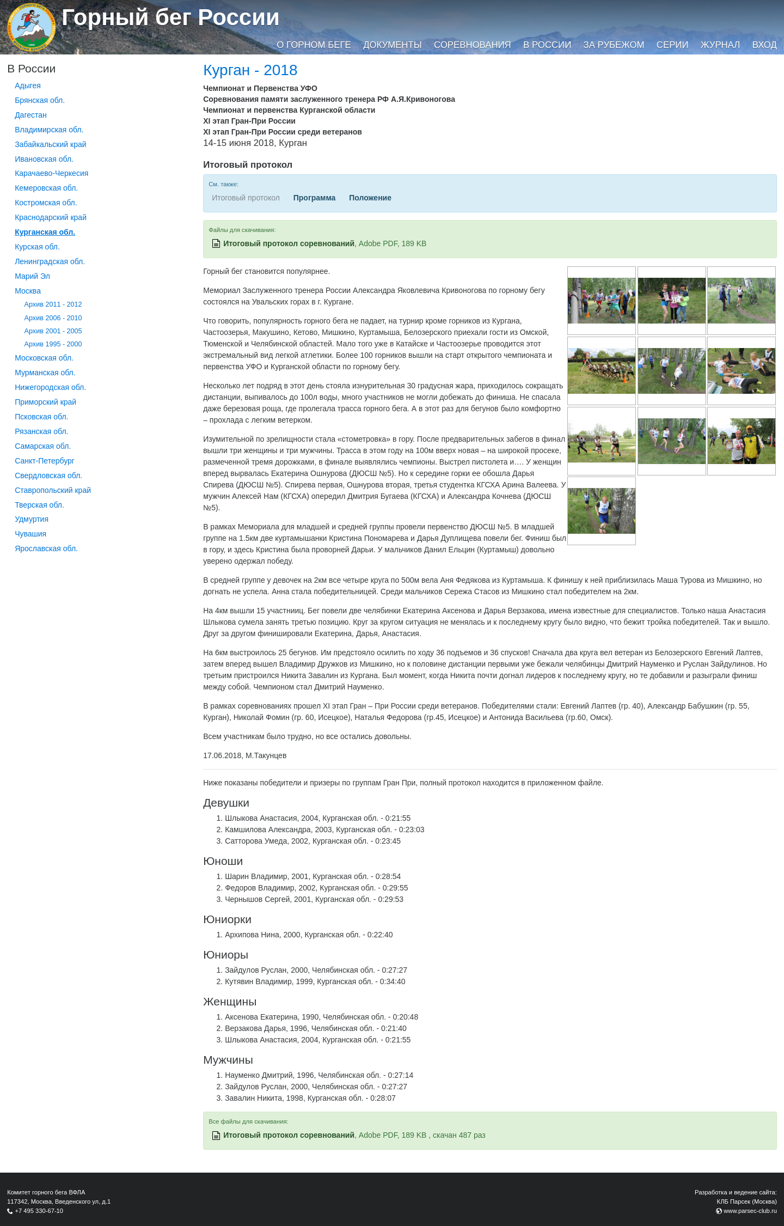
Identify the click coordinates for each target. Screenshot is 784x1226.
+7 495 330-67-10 (39, 1210)
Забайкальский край (50, 144)
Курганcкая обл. (45, 232)
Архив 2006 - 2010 (53, 318)
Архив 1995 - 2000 (53, 344)
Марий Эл (32, 276)
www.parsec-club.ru (750, 1210)
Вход (764, 45)
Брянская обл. (40, 100)
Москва (28, 290)
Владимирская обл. (49, 129)
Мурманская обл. (45, 372)
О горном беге (314, 45)
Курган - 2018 (250, 70)
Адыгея (28, 85)
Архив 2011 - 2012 (53, 304)
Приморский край (45, 402)
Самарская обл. (43, 446)
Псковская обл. (41, 416)
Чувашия (30, 533)
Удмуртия (31, 519)
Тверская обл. (39, 505)
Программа (314, 197)
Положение (370, 197)
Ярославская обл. (46, 548)
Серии (673, 45)
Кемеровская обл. (46, 188)
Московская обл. (44, 357)
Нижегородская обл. (50, 387)
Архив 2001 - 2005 (53, 331)
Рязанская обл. (41, 431)
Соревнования (472, 45)
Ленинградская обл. (50, 261)
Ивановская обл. (44, 159)
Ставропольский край (53, 490)
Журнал (720, 45)
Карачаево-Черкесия (51, 173)
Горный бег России (171, 17)
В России (547, 45)
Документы (392, 45)
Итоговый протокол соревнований (288, 243)
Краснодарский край (51, 217)
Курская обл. (37, 246)
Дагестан (31, 115)
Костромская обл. (46, 202)
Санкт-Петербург (45, 460)
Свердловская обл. (48, 475)
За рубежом (614, 45)
